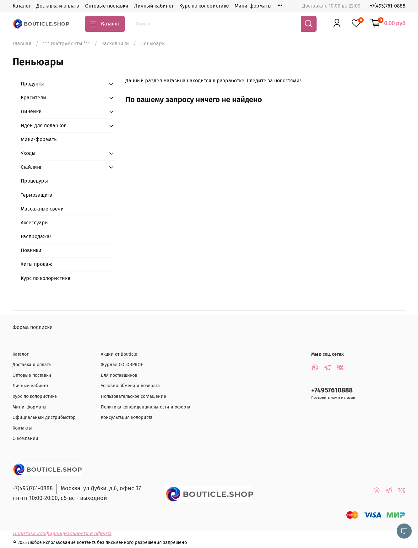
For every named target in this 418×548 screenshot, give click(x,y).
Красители (33, 98)
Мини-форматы (253, 6)
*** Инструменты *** (66, 44)
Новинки (31, 250)
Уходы (28, 153)
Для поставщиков (119, 375)
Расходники (115, 44)
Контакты (22, 428)
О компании (25, 438)
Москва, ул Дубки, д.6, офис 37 (101, 488)
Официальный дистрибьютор (44, 417)
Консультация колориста (127, 417)
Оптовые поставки (106, 6)
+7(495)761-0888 (387, 6)
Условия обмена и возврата (130, 385)
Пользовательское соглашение (133, 396)
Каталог (22, 6)
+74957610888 (332, 390)
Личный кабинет (154, 6)
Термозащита (36, 195)
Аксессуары (35, 223)
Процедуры (34, 181)
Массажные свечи (42, 209)
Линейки (31, 111)
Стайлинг (31, 167)
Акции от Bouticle (119, 354)
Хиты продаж (36, 264)
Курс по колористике (204, 6)
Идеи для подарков (44, 126)
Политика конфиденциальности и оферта (145, 407)
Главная (22, 44)
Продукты (32, 84)
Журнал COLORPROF (122, 364)
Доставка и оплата (57, 6)
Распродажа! (36, 236)
